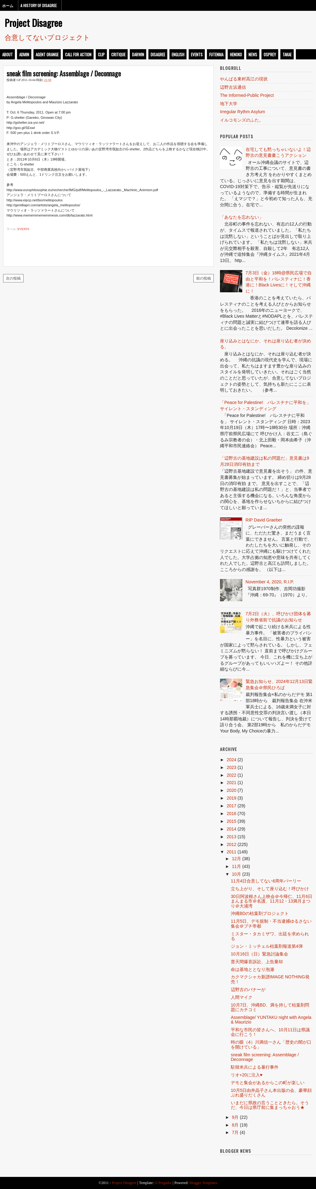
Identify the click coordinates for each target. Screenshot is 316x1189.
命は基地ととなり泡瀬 (252, 969)
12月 (236, 858)
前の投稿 (203, 278)
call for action (78, 54)
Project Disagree (33, 22)
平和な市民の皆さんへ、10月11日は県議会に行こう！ (270, 1032)
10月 (236, 874)
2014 (231, 828)
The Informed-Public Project (247, 95)
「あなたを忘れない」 (241, 217)
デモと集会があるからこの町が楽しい (268, 1082)
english (178, 54)
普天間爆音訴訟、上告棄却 (257, 961)
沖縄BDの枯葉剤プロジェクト (260, 913)
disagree (158, 54)
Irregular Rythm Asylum (242, 111)
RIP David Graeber (264, 519)
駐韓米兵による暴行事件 (255, 1067)
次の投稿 (13, 278)
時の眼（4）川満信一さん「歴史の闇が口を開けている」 (271, 1044)
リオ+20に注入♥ (246, 1074)
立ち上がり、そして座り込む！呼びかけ (270, 888)
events (197, 54)
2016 (231, 813)
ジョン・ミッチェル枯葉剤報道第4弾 (267, 946)
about (7, 54)
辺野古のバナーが (248, 989)
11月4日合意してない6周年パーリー (266, 880)
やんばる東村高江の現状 (244, 78)
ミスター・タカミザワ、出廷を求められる (270, 936)
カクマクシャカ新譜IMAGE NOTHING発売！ (270, 979)
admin (24, 54)
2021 (231, 782)
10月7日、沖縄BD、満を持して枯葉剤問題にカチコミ (270, 1007)
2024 (231, 759)
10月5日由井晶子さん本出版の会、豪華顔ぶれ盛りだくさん (271, 1092)
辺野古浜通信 (233, 87)
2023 (231, 767)
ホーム (7, 5)
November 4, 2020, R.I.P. (270, 581)
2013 (231, 836)
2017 (231, 805)
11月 (236, 866)
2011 (231, 851)
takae (287, 54)
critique (118, 54)
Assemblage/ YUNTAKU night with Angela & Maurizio (271, 1019)
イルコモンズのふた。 (241, 120)
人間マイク (241, 997)
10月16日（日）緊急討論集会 (259, 953)
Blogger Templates (203, 1183)
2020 (231, 790)
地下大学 (228, 103)
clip (101, 54)
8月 (235, 1124)
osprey (270, 54)
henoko (236, 54)
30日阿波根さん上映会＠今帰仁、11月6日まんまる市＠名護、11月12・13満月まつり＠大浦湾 (271, 901)
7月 (235, 1132)
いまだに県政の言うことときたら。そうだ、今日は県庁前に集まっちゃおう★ (270, 1105)
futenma (216, 54)
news (252, 54)
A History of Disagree (38, 5)
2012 (231, 844)
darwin (138, 54)
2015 (231, 821)
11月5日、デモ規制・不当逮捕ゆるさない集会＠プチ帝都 (271, 923)
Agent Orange (47, 54)
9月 (235, 1117)
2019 (231, 798)
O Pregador (163, 1183)
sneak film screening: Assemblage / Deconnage (64, 73)
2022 (231, 775)
